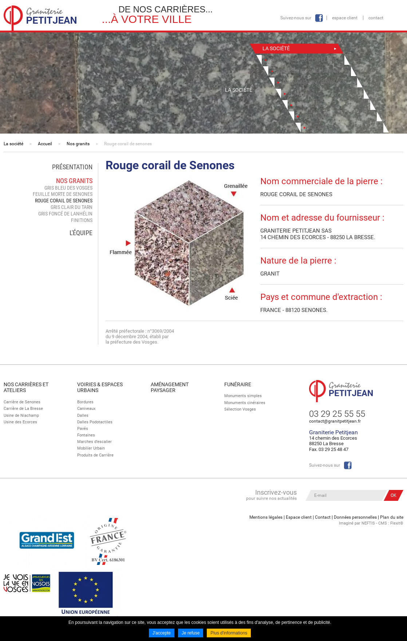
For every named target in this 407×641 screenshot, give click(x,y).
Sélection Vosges (240, 409)
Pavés (82, 428)
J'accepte (162, 633)
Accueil (45, 143)
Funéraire (237, 384)
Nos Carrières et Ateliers (26, 387)
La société (13, 143)
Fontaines (86, 435)
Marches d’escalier (94, 441)
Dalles (82, 415)
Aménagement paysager (170, 387)
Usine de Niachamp (21, 415)
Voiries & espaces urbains (100, 387)
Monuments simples (243, 395)
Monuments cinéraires (244, 402)
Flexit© (396, 523)
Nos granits (78, 143)
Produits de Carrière (95, 455)
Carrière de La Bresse (23, 408)
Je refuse (190, 633)
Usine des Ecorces (20, 422)
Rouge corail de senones (128, 143)
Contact (375, 17)
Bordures (85, 402)
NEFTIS (368, 523)
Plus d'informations (228, 633)
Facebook (319, 18)
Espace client (344, 17)
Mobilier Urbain (91, 448)
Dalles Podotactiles (94, 422)
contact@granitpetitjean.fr (335, 421)
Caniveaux (86, 408)
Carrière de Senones (22, 402)
